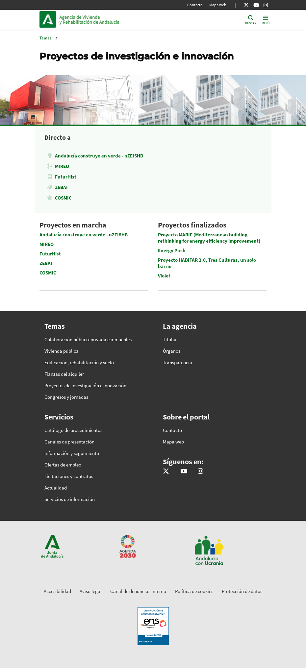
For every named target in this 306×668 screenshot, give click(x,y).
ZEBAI (61, 187)
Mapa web (217, 4)
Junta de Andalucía (49, 19)
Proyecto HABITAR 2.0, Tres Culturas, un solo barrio (207, 263)
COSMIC (63, 198)
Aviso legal (91, 591)
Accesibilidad (57, 591)
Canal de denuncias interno (138, 591)
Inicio (104, 19)
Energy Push (172, 250)
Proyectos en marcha (72, 224)
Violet (164, 276)
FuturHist (65, 177)
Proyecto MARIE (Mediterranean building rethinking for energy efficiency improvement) (209, 237)
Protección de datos (242, 591)
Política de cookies (194, 591)
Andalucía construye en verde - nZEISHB (99, 156)
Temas (45, 38)
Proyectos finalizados (192, 224)
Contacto (195, 4)
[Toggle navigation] (265, 19)
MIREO (62, 166)
